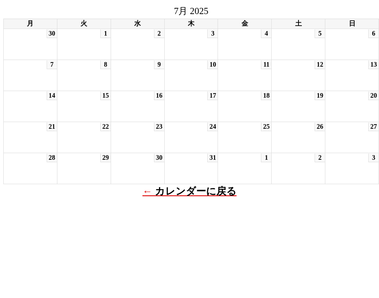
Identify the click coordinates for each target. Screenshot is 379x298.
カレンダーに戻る (196, 191)
